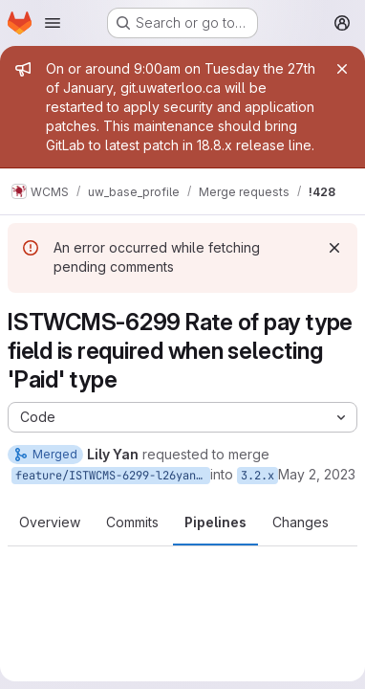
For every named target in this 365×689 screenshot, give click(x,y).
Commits (132, 522)
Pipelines (215, 522)
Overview (49, 522)
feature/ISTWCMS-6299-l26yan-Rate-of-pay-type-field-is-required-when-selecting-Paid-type (112, 475)
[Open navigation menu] (52, 23)
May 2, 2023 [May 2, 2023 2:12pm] (316, 474)
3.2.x (257, 475)
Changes (300, 522)
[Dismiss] (334, 247)
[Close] (342, 68)
